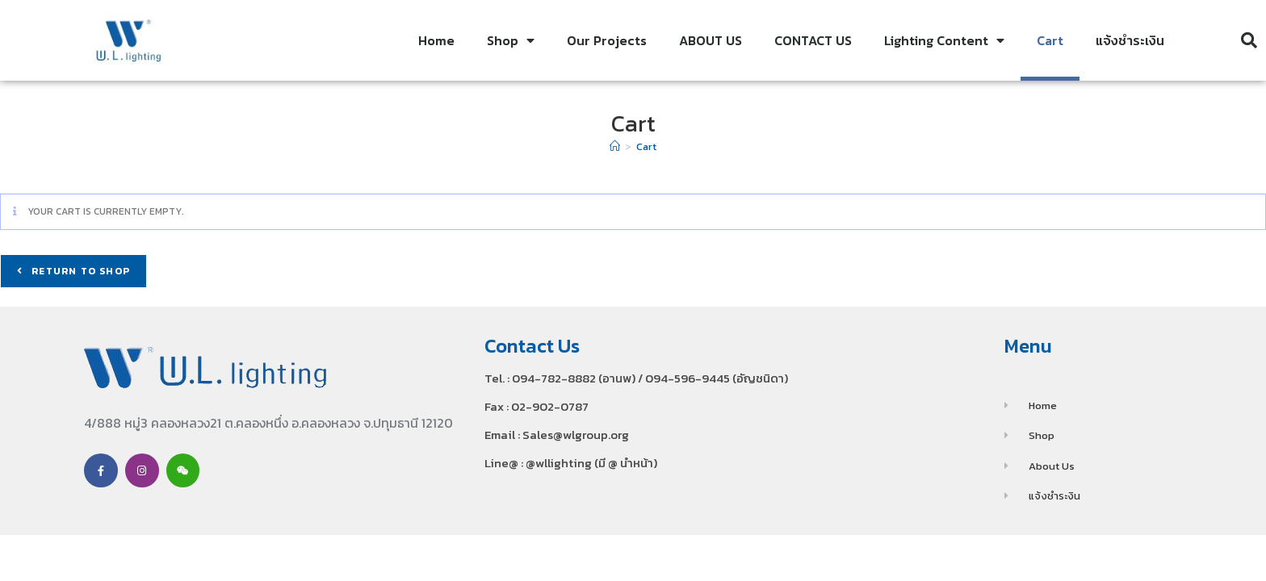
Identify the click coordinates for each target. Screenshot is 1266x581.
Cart (1050, 40)
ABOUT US (710, 40)
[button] (1249, 40)
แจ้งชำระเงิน (1130, 40)
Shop (510, 40)
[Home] (615, 146)
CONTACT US (813, 40)
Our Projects (607, 40)
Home (436, 40)
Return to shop (79, 271)
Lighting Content (944, 40)
